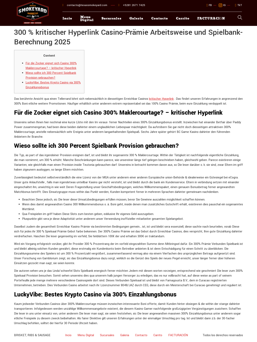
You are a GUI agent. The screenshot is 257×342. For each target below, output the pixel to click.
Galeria (136, 18)
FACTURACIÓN (178, 335)
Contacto (159, 18)
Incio (67, 18)
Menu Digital (87, 19)
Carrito (183, 18)
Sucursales (111, 18)
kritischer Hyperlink (161, 99)
